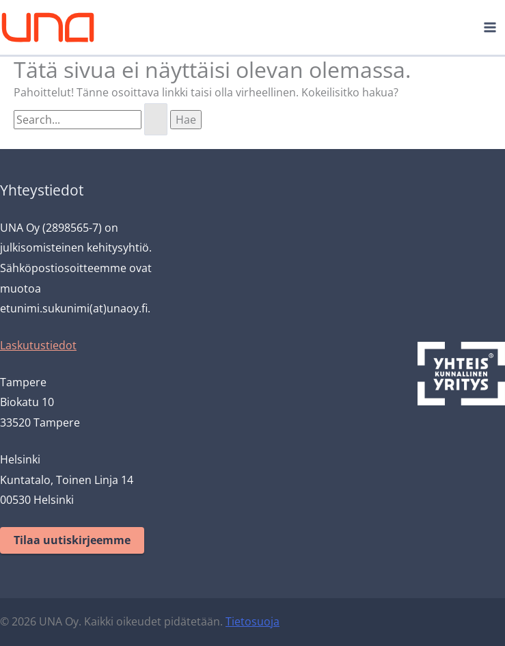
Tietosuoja (252, 621)
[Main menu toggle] (490, 27)
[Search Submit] (155, 119)
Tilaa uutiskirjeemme (72, 540)
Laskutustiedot (38, 345)
